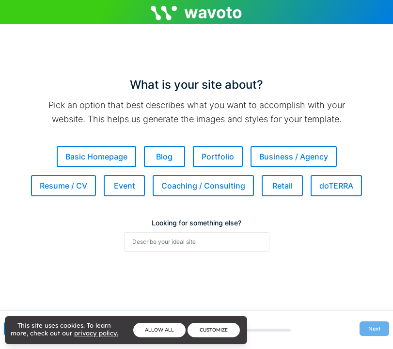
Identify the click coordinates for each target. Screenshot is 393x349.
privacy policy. (96, 333)
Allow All (159, 330)
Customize (214, 330)
